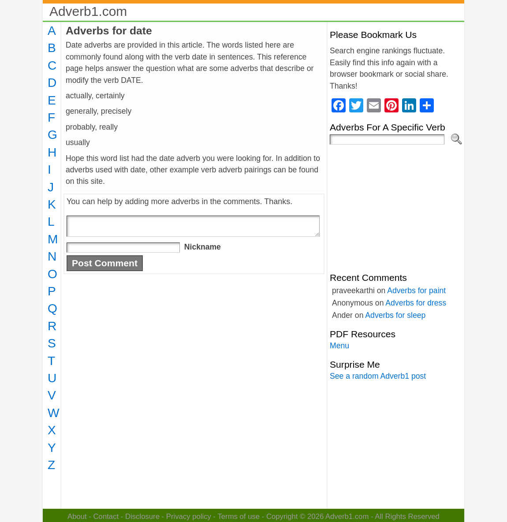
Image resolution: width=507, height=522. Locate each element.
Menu (339, 345)
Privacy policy (188, 516)
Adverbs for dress (415, 302)
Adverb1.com (88, 11)
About (77, 516)
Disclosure (142, 516)
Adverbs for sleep (395, 315)
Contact (106, 516)
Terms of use (238, 516)
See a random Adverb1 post (378, 376)
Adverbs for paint (416, 290)
